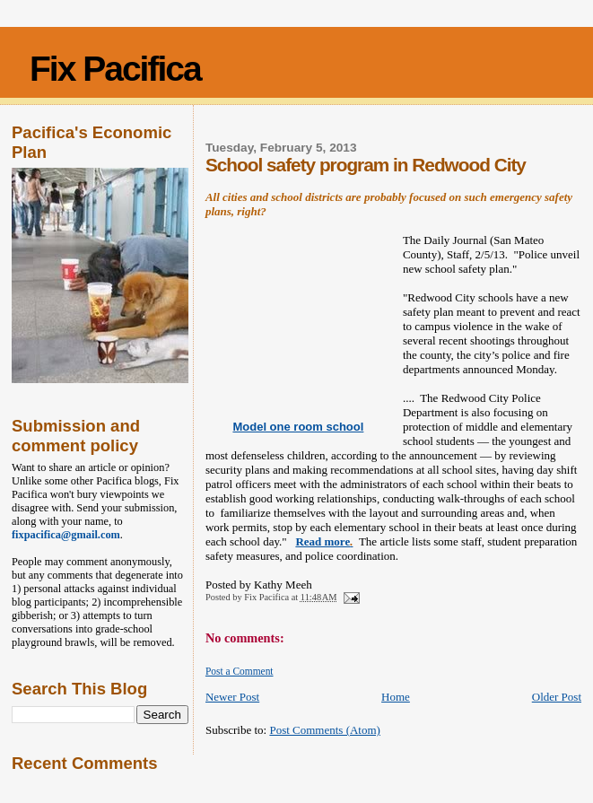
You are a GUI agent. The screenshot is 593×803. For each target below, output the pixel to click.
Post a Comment (239, 671)
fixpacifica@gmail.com (66, 534)
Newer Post (232, 696)
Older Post (556, 696)
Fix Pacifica (115, 68)
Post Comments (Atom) (324, 730)
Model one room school (297, 426)
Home (395, 696)
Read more (324, 541)
